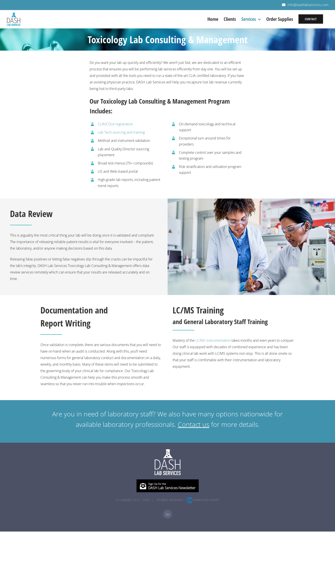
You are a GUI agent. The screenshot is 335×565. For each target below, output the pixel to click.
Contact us (193, 424)
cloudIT (214, 500)
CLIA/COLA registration (115, 124)
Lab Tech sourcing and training (121, 132)
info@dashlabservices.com (307, 4)
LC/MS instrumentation (213, 340)
